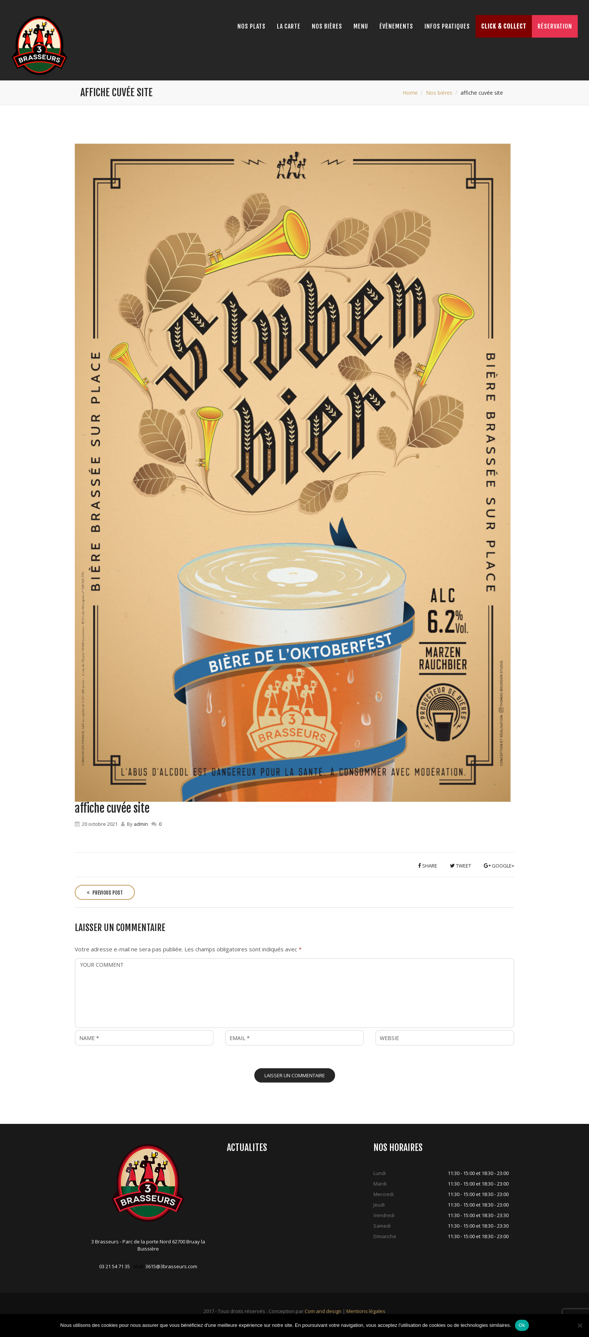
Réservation (555, 26)
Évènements (396, 26)
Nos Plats (251, 26)
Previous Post (105, 893)
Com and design (323, 1311)
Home (410, 92)
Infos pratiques (447, 26)
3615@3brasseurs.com (171, 1266)
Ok (522, 1325)
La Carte (289, 26)
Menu (360, 26)
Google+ (499, 865)
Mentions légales (365, 1311)
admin (141, 824)
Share (427, 865)
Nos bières (327, 26)
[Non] (579, 1325)
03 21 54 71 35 (114, 1266)
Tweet (460, 865)
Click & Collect (503, 26)
